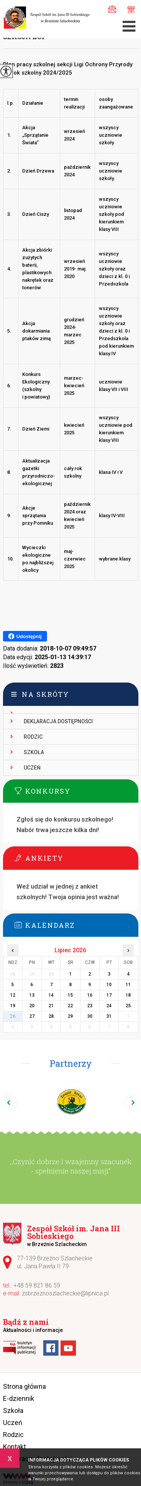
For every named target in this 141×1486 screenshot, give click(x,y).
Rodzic (33, 737)
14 (51, 995)
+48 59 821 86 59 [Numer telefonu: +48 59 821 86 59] (37, 1285)
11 (128, 984)
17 (109, 995)
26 (12, 1016)
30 (89, 1016)
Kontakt (14, 1447)
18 (128, 995)
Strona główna (24, 1386)
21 (51, 1005)
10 (109, 984)
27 (32, 1016)
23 (89, 1005)
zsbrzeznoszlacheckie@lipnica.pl (112, 9)
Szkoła (34, 752)
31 (109, 1016)
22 (70, 1005)
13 (32, 995)
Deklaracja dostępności (58, 721)
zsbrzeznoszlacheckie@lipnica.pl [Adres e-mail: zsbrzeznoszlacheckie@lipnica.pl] (65, 1293)
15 (70, 995)
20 (32, 1005)
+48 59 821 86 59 (131, 9)
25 (128, 1005)
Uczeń (32, 768)
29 (70, 1016)
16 (89, 995)
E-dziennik (18, 1398)
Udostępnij (25, 636)
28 (51, 1016)
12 (12, 995)
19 (12, 1005)
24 (109, 1005)
